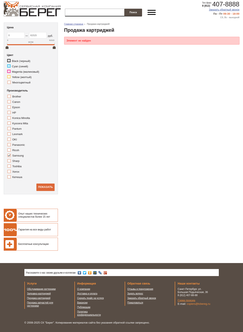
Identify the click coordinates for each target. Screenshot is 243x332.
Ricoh (15, 150)
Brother (16, 96)
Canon (16, 101)
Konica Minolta (21, 118)
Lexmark (17, 134)
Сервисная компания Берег (32, 9)
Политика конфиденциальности (89, 313)
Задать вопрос (135, 293)
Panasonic (18, 144)
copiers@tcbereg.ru (198, 303)
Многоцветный (21, 82)
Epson (16, 107)
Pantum (17, 128)
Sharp (16, 160)
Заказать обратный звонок (224, 9)
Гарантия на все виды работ (34, 229)
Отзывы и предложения (140, 289)
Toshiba (17, 166)
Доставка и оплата (87, 293)
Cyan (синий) (20, 66)
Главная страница (73, 24)
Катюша (17, 177)
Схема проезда (186, 300)
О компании (83, 289)
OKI (14, 139)
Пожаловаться (135, 302)
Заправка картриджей (39, 293)
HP (14, 112)
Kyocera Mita (20, 123)
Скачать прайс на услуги (90, 298)
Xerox (15, 171)
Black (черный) (21, 61)
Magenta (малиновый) (25, 71)
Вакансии (82, 302)
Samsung (18, 155)
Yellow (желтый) (22, 77)
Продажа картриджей (38, 298)
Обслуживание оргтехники (41, 289)
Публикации (83, 307)
